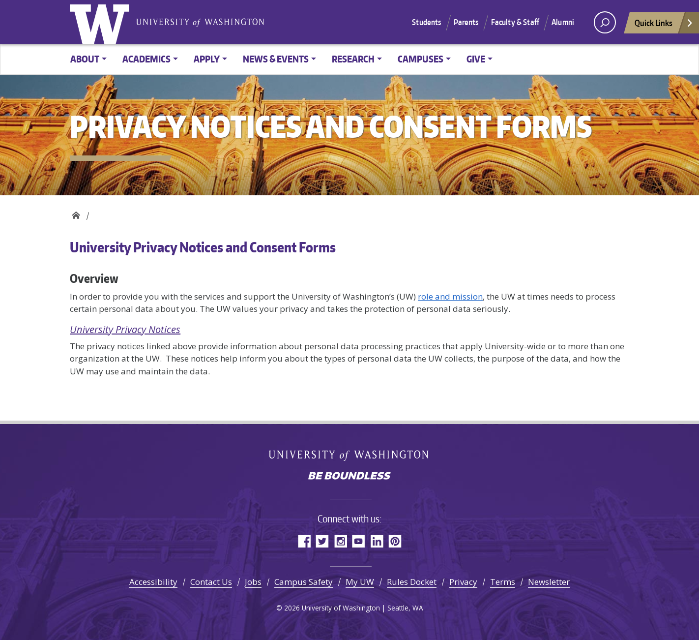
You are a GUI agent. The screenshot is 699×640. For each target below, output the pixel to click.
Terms (502, 581)
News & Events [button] (276, 59)
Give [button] (475, 59)
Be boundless (349, 477)
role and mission (450, 296)
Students (426, 22)
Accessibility (153, 581)
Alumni (563, 22)
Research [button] (353, 59)
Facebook (304, 541)
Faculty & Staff (515, 22)
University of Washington (102, 22)
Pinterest (395, 541)
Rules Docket (412, 581)
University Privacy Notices (125, 329)
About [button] (84, 59)
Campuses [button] (420, 59)
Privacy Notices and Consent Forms (76, 212)
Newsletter (549, 581)
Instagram (340, 541)
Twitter (322, 541)
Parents (466, 22)
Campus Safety (303, 581)
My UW (360, 581)
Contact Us (211, 581)
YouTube (358, 541)
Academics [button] (146, 59)
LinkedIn (376, 541)
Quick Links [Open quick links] (664, 25)
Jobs (253, 581)
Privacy (463, 581)
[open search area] (605, 22)
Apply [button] (207, 59)
